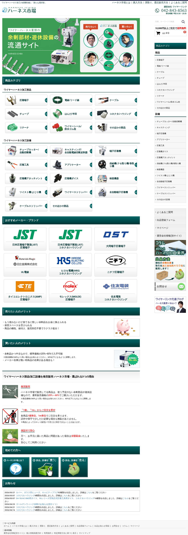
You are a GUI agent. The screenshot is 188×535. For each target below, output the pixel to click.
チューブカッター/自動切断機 (169, 121)
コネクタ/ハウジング (25, 495)
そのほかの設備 (163, 199)
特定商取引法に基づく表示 (65, 533)
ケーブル (160, 72)
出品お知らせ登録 (101, 526)
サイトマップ (84, 533)
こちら (89, 492)
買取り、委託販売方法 (49, 526)
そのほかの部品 (163, 108)
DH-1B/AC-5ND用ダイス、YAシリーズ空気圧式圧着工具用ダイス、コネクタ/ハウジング (55, 498)
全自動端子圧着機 (164, 181)
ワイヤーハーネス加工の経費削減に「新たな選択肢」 (24, 3)
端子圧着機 (161, 133)
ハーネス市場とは (121, 2)
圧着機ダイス (162, 151)
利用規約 (47, 533)
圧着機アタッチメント (166, 157)
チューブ (160, 78)
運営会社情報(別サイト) (169, 235)
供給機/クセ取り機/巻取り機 (169, 163)
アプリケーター (163, 139)
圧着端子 (160, 60)
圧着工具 (160, 145)
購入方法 (137, 2)
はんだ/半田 (162, 84)
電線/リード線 (163, 66)
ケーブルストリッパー (166, 193)
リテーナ (160, 96)
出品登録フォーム (166, 220)
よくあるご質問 (179, 2)
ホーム (6, 526)
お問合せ (115, 526)
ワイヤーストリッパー (166, 187)
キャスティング (163, 127)
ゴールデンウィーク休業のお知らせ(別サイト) (36, 504)
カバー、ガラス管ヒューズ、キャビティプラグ (37, 492)
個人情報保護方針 (33, 533)
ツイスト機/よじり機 (165, 175)
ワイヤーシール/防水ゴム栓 (168, 102)
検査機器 (160, 169)
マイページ (162, 228)
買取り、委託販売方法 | (158, 2)
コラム (125, 526)
